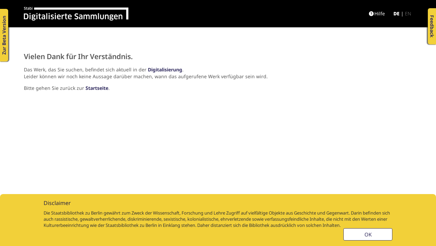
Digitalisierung (165, 69)
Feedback (432, 26)
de (396, 13)
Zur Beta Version (4, 35)
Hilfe (377, 13)
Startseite (96, 88)
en (408, 13)
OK (368, 234)
